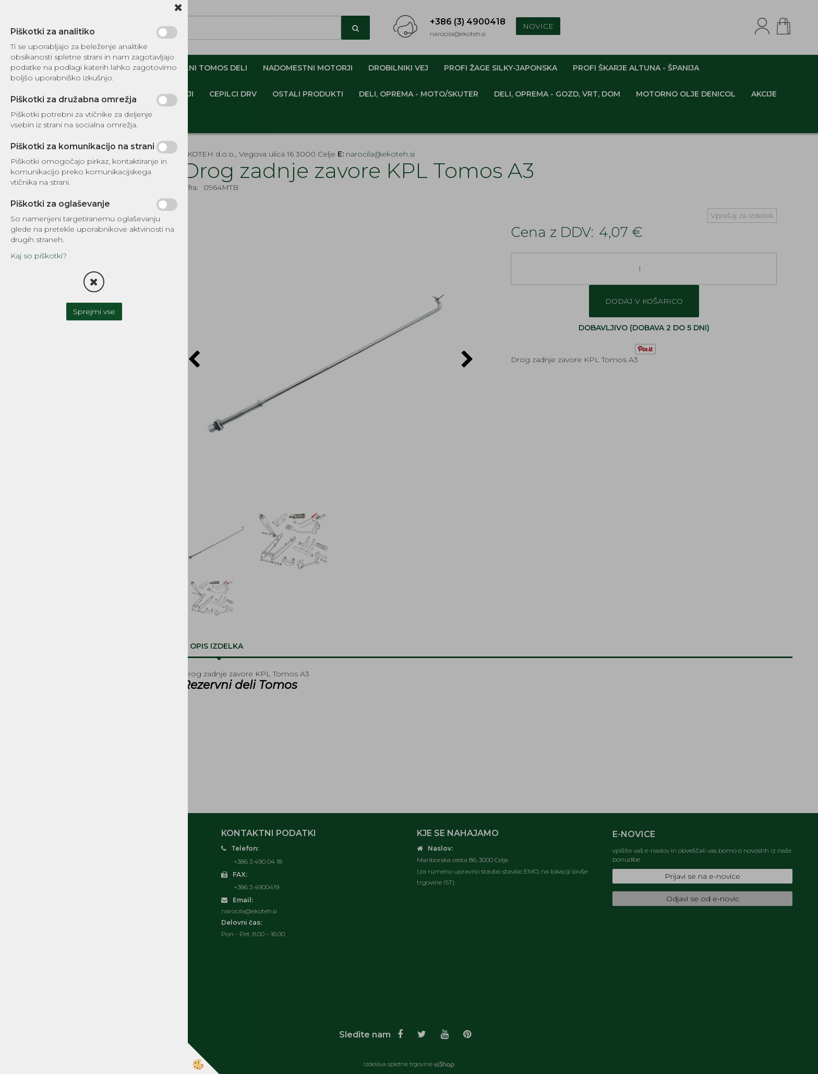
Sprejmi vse (94, 311)
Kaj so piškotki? (38, 255)
